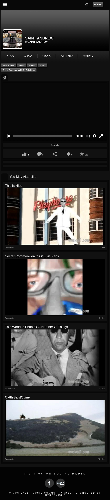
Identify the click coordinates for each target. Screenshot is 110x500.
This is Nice (13, 186)
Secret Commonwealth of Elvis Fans (19, 70)
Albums (32, 65)
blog (10, 56)
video (47, 56)
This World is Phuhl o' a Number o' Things (36, 327)
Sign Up (98, 4)
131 (86, 154)
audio (28, 56)
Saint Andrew (8, 65)
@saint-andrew (36, 41)
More (88, 56)
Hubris (42, 65)
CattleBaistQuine (17, 397)
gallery (67, 56)
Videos (22, 65)
